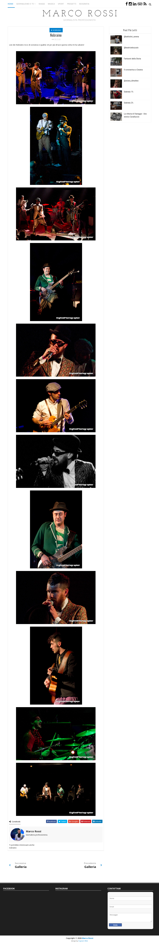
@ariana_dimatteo (131, 80)
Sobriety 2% (128, 103)
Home (10, 4)
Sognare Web (83, 941)
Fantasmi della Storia (132, 58)
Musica (51, 4)
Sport (61, 4)
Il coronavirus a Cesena (133, 69)
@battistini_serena (131, 36)
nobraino (57, 30)
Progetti (71, 4)
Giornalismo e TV (25, 4)
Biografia (84, 4)
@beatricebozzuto (131, 47)
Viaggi (42, 4)
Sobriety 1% (128, 92)
